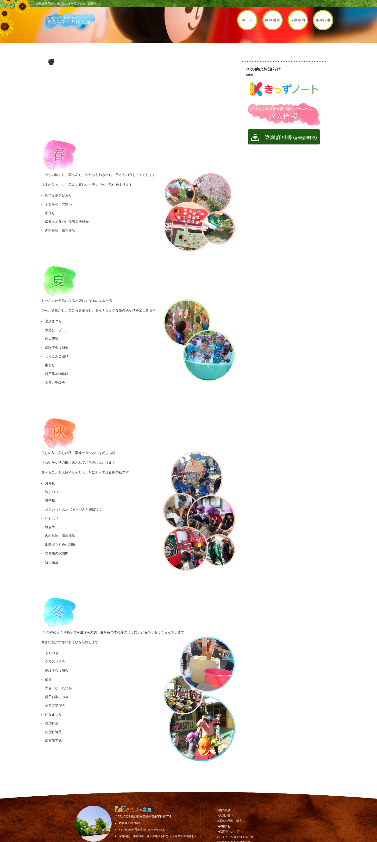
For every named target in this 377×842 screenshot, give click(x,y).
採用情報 (225, 826)
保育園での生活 (229, 831)
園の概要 (225, 810)
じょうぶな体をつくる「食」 (238, 837)
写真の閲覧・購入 (230, 821)
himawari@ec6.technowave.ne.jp (144, 829)
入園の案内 (226, 815)
